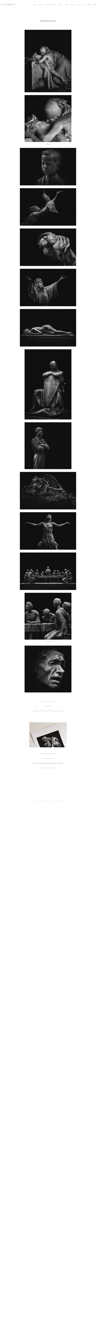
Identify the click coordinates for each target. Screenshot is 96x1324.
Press (66, 4)
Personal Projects (50, 4)
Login (85, 4)
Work (40, 4)
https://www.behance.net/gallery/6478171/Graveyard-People (48, 763)
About (72, 4)
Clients (60, 4)
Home (35, 4)
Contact (78, 4)
